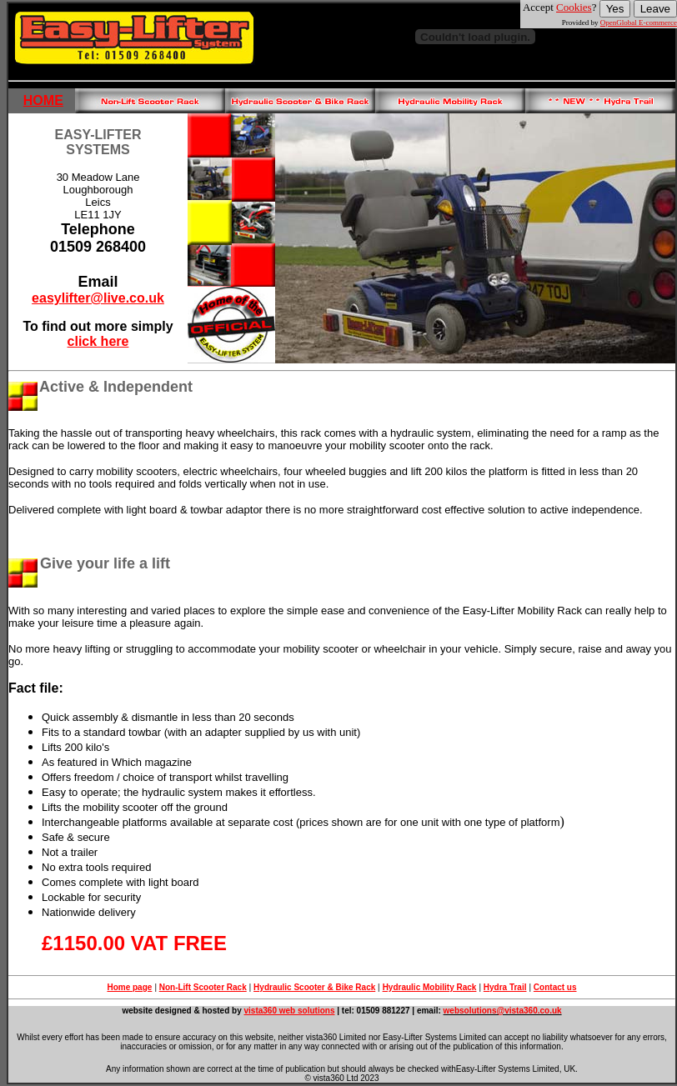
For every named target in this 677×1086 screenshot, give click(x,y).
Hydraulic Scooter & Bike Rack (314, 987)
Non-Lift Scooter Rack (203, 987)
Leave (655, 9)
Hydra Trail (505, 987)
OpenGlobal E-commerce (638, 22)
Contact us (555, 987)
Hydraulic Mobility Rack (430, 987)
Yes (615, 9)
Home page (129, 987)
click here (98, 341)
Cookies (574, 7)
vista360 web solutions (289, 1010)
